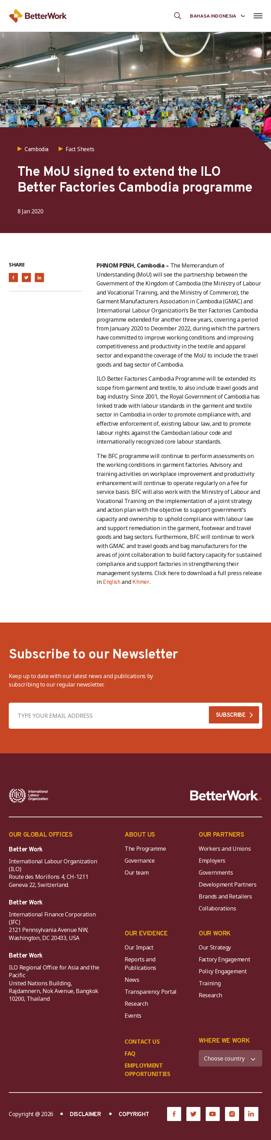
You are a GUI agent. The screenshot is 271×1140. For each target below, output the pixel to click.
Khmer (140, 582)
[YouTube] (213, 1114)
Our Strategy (215, 947)
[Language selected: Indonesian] (217, 15)
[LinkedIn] (251, 1114)
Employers (212, 860)
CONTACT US (142, 1041)
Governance (140, 860)
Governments (216, 872)
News (132, 980)
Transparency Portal (151, 992)
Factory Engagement (224, 959)
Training (209, 983)
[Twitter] (193, 1114)
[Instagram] (232, 1114)
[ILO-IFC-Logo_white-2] (28, 795)
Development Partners (228, 884)
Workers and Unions (225, 848)
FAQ (130, 1053)
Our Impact (139, 947)
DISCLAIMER (85, 1114)
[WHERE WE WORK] (230, 1058)
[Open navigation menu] (257, 16)
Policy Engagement (224, 971)
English (111, 582)
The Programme (145, 848)
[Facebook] (174, 1114)
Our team (136, 872)
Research (136, 1003)
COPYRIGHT (134, 1114)
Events (133, 1015)
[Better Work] (226, 795)
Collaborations (217, 908)
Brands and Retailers (225, 896)
